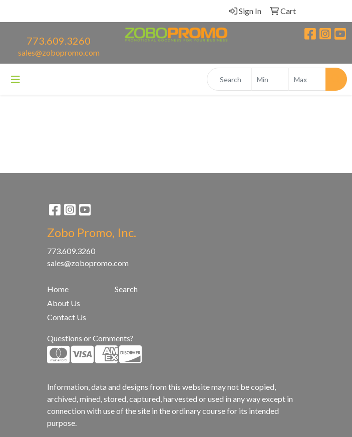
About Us (63, 303)
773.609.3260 (59, 41)
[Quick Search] (229, 79)
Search (126, 289)
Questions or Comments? (90, 338)
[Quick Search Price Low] (270, 79)
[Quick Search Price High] (307, 79)
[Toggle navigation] (15, 79)
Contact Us (66, 317)
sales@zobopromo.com (59, 52)
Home (58, 289)
